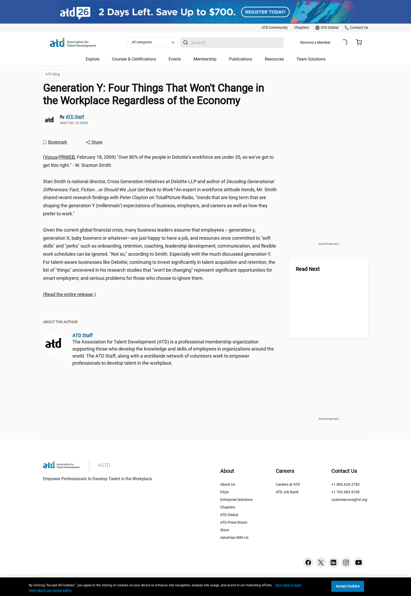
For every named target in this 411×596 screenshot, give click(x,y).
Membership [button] (205, 59)
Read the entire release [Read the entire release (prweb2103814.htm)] (69, 294)
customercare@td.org (349, 499)
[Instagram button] (346, 562)
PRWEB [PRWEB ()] (67, 157)
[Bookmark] (55, 142)
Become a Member (315, 42)
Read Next (308, 269)
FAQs (224, 492)
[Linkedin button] (333, 562)
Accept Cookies (348, 586)
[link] (275, 28)
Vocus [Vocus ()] (51, 157)
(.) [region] (69, 294)
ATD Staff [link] (75, 116)
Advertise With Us (234, 537)
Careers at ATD (288, 484)
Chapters (227, 507)
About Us (227, 484)
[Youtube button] (358, 562)
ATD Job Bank (287, 492)
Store (224, 530)
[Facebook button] (308, 562)
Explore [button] (92, 59)
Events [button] (175, 59)
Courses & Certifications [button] (134, 59)
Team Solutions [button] (311, 59)
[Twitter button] (321, 562)
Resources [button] (274, 59)
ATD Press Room (233, 522)
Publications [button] (240, 59)
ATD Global (229, 515)
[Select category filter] (152, 42)
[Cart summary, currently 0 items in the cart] (361, 42)
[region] (205, 586)
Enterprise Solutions (236, 499)
